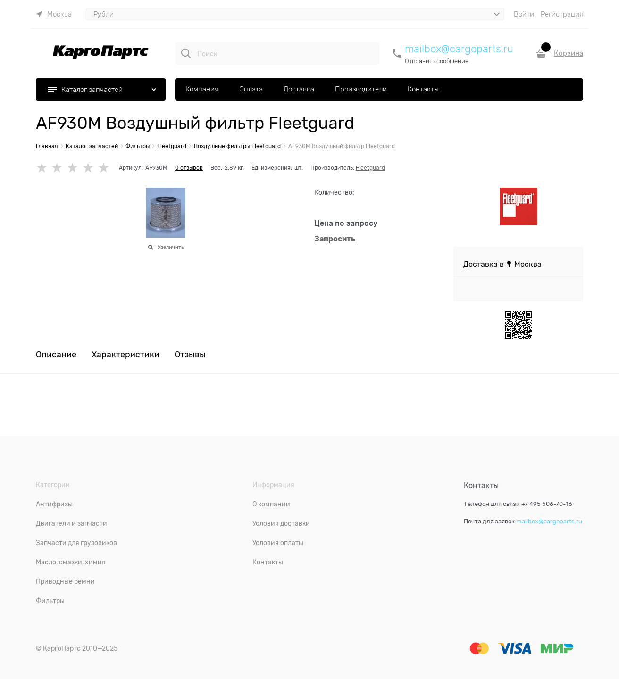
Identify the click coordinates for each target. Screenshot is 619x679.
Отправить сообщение (436, 61)
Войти (524, 14)
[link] (54, 14)
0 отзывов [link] (189, 168)
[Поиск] (186, 53)
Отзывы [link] (190, 354)
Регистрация (562, 14)
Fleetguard (370, 168)
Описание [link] (56, 354)
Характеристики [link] (125, 354)
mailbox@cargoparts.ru (459, 49)
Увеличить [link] (171, 247)
